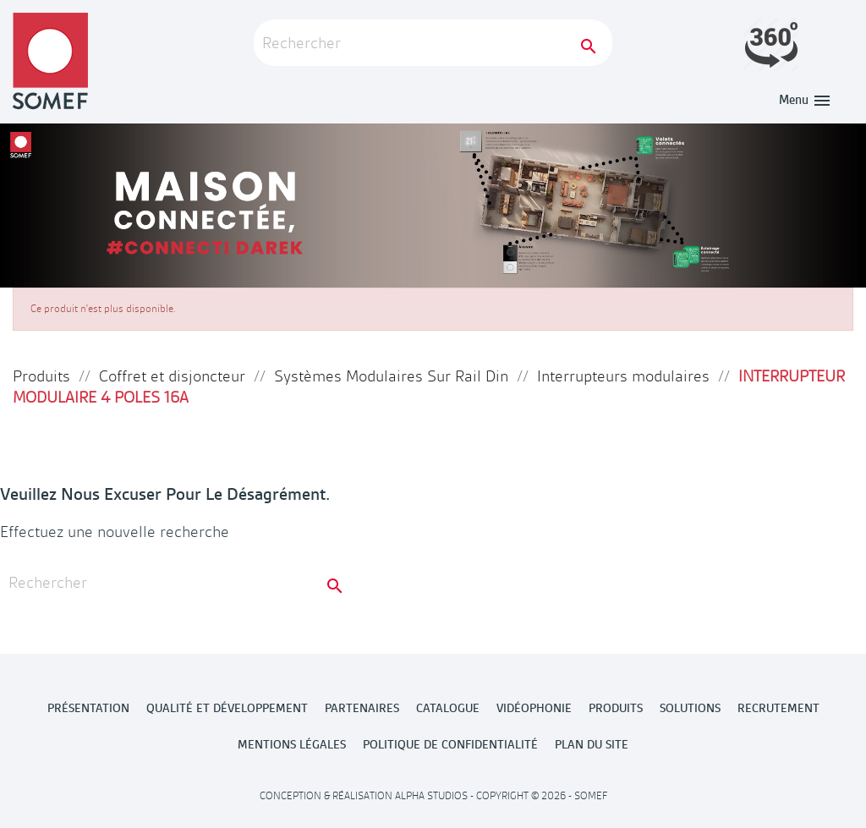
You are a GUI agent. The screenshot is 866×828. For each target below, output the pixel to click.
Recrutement (778, 708)
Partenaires (362, 708)
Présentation (88, 708)
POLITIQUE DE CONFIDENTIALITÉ (450, 744)
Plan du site (591, 744)
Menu (805, 99)
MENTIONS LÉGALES (292, 744)
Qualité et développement (227, 708)
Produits (616, 708)
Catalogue (448, 708)
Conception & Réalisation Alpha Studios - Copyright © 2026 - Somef (433, 796)
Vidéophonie (534, 708)
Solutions (690, 708)
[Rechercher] (433, 42)
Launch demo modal (771, 44)
